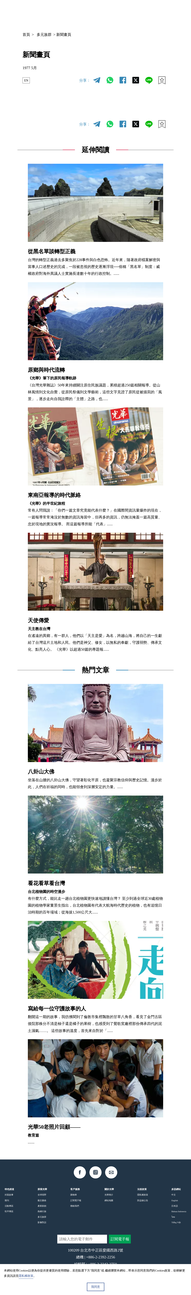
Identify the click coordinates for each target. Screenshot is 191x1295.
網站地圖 (109, 1200)
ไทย (173, 1217)
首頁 (26, 35)
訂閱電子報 (75, 1200)
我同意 (95, 1286)
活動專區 (9, 1206)
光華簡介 (109, 1195)
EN (27, 80)
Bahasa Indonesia (178, 1211)
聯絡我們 (74, 1206)
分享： (84, 80)
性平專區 (9, 1211)
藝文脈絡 (42, 1200)
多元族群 (44, 35)
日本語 (174, 1206)
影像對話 (42, 1222)
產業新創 (42, 1206)
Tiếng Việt (176, 1222)
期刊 (7, 1200)
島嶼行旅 (42, 1211)
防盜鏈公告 (142, 1200)
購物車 (73, 1195)
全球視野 (42, 1195)
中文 (129, 13)
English (174, 1200)
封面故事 (9, 1195)
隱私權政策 (142, 1195)
